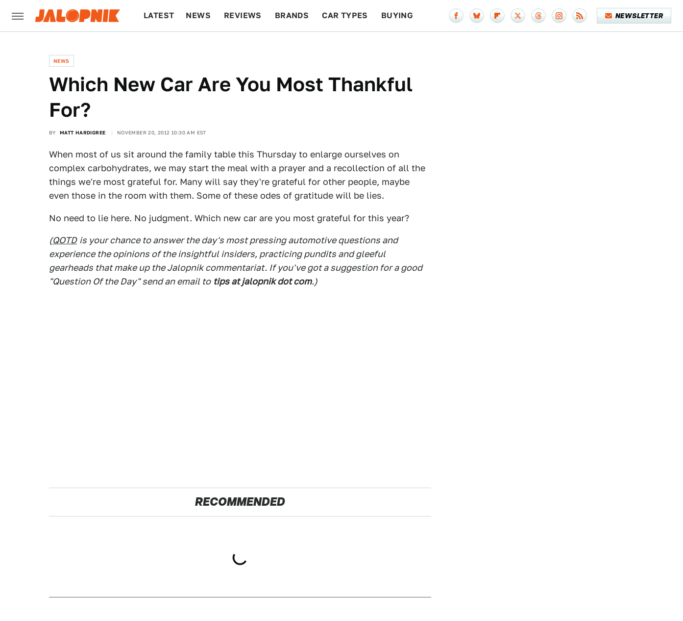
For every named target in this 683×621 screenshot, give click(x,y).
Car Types (345, 15)
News (198, 15)
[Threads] (538, 15)
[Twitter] (518, 15)
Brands (292, 15)
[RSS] (579, 15)
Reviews (243, 15)
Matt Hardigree (83, 132)
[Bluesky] (476, 15)
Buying (397, 15)
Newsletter (634, 16)
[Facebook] (456, 15)
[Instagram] (559, 15)
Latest (159, 15)
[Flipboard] (497, 15)
